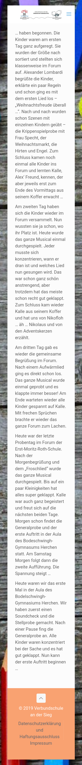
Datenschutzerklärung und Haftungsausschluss (39, 730)
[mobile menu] (69, 14)
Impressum (41, 743)
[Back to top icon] (41, 698)
